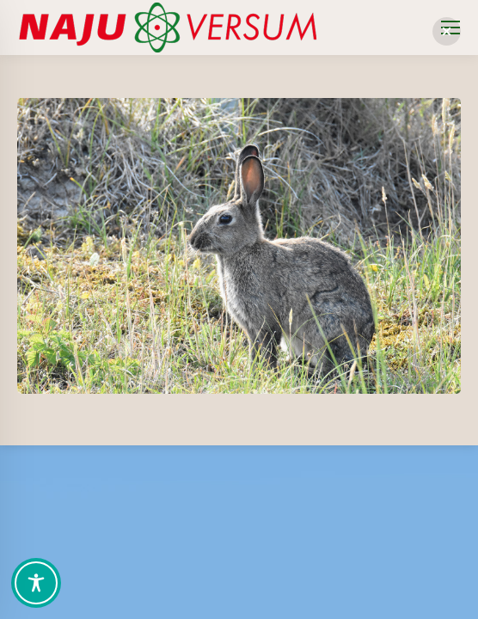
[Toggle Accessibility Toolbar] (36, 583)
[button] (446, 31)
